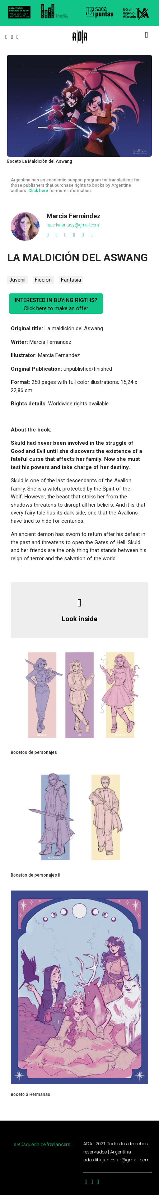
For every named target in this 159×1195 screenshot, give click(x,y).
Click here (38, 190)
